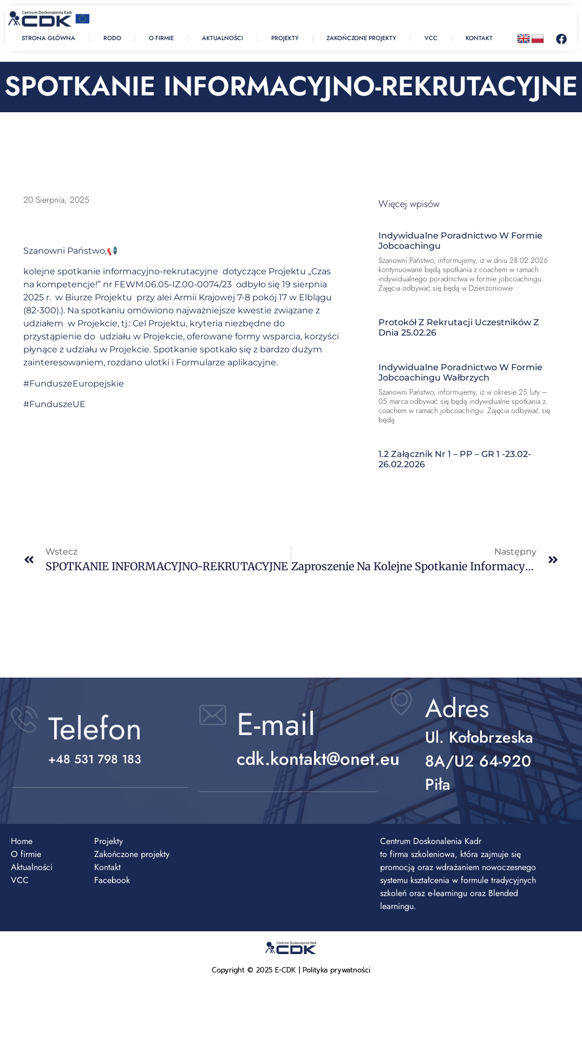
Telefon (95, 728)
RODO (112, 38)
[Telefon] (24, 719)
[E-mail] (212, 715)
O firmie (161, 38)
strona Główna (48, 38)
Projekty (285, 38)
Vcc (430, 38)
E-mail (276, 724)
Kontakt (479, 38)
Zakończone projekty (361, 38)
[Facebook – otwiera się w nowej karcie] (561, 39)
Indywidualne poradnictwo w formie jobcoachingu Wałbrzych (460, 372)
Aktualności (222, 38)
